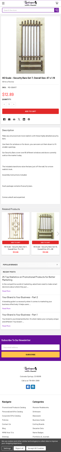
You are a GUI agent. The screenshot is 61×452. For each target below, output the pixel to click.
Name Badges (38, 432)
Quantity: (6, 99)
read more (6, 291)
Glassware (37, 416)
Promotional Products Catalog (14, 407)
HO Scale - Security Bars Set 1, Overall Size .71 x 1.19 (15, 248)
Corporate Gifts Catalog (11, 416)
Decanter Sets (38, 428)
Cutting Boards (38, 424)
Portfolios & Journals (41, 437)
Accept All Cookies (36, 448)
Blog (4, 428)
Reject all (19, 448)
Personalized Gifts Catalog (12, 411)
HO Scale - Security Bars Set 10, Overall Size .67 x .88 (45, 248)
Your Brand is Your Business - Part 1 (20, 314)
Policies (5, 420)
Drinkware (37, 411)
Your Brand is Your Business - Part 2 (20, 297)
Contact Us (6, 424)
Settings (7, 448)
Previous (3, 233)
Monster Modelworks (41, 407)
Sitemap (5, 437)
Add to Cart (15, 242)
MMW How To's (8, 432)
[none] (30, 45)
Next (58, 233)
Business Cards (39, 420)
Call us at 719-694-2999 (30, 380)
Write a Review (8, 82)
